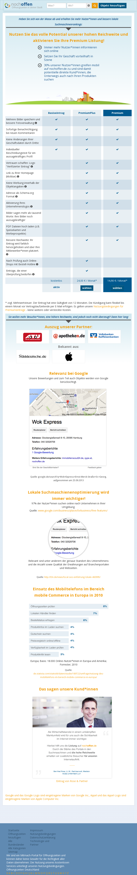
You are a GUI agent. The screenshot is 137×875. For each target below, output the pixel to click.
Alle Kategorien (17, 848)
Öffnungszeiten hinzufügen (17, 835)
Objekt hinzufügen (112, 5)
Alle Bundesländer (16, 842)
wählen (87, 288)
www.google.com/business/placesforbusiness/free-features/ (73, 510)
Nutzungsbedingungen (43, 834)
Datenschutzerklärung (42, 837)
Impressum (36, 830)
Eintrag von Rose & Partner (72, 781)
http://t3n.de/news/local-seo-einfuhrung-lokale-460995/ (72, 577)
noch (23, 5)
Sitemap (13, 851)
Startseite (13, 830)
